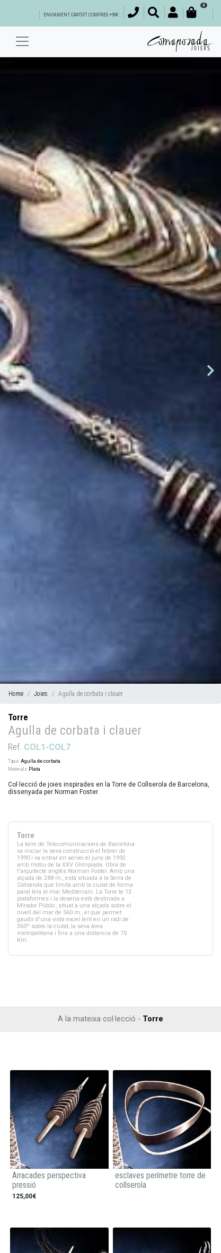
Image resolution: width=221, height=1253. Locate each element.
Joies (41, 694)
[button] (10, 370)
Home (15, 694)
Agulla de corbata (40, 761)
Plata (34, 769)
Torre (18, 717)
